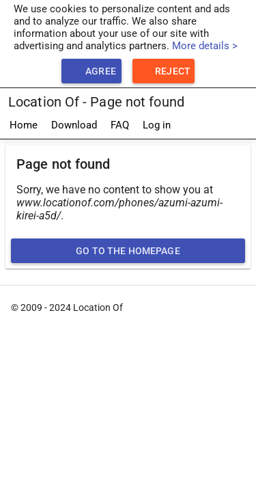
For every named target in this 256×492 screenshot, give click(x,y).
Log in (157, 125)
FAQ (120, 125)
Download (74, 125)
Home (24, 125)
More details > (205, 46)
